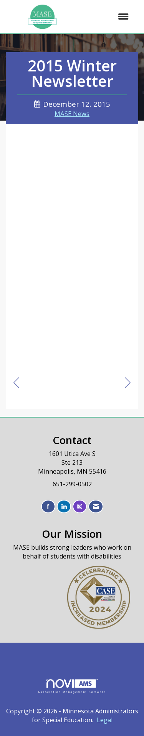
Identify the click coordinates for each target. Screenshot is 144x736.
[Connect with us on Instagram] (80, 506)
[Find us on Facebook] (48, 506)
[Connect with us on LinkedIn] (64, 506)
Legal (105, 720)
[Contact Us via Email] (95, 506)
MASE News (72, 113)
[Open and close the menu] (107, 16)
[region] (128, 383)
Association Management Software (72, 686)
